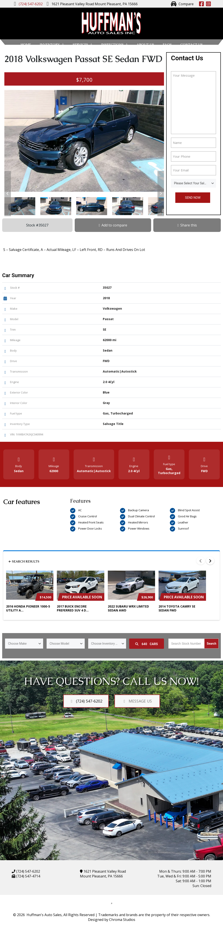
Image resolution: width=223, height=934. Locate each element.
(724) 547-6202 (27, 871)
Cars (146, 644)
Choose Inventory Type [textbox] (106, 643)
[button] (7, 193)
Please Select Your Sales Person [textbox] (195, 183)
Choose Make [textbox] (17, 643)
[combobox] (193, 183)
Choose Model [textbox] (59, 643)
